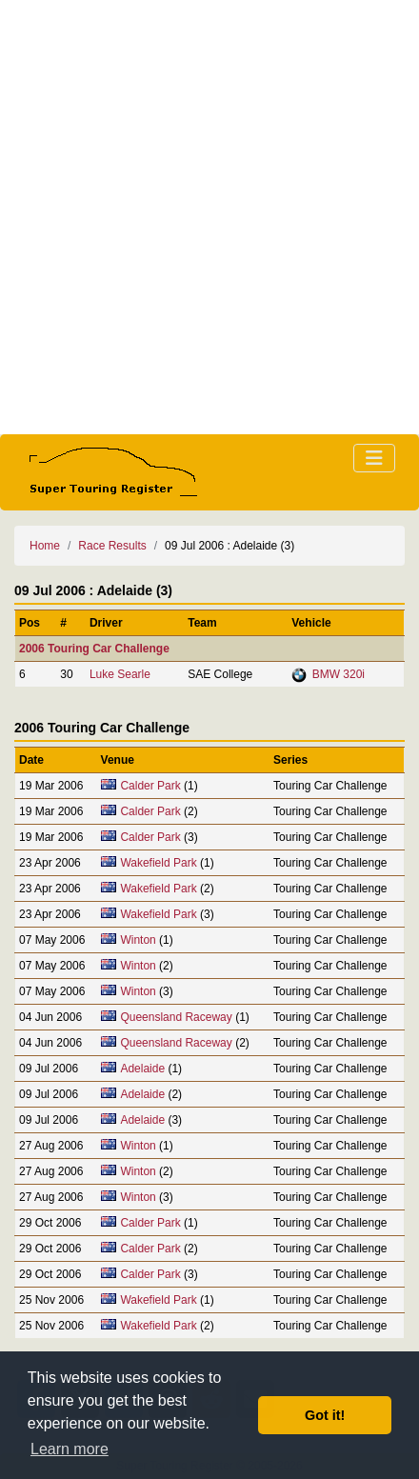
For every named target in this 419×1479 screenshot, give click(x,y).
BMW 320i (338, 674)
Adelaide (142, 1068)
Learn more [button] (69, 1449)
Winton (137, 940)
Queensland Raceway (175, 1017)
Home (45, 545)
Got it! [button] (325, 1415)
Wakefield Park (158, 862)
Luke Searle (120, 674)
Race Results (112, 545)
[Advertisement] (209, 217)
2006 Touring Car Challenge (94, 648)
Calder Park (150, 785)
